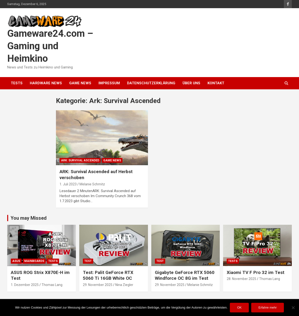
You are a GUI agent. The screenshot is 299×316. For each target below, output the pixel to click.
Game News (80, 83)
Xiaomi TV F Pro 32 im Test (255, 272)
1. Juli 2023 (68, 184)
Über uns (191, 83)
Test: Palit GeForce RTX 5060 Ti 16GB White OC (108, 275)
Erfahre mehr (267, 307)
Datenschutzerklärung (151, 83)
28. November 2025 (241, 279)
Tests (17, 83)
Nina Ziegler (124, 285)
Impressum (109, 83)
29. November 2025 (97, 285)
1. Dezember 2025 (25, 285)
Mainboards (34, 261)
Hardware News (46, 83)
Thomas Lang (52, 285)
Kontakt (215, 83)
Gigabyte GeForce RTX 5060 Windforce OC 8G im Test (184, 275)
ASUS (16, 261)
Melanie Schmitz (92, 184)
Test (88, 261)
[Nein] (293, 307)
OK (239, 307)
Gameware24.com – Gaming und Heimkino (50, 46)
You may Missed (29, 218)
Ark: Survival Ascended (80, 160)
